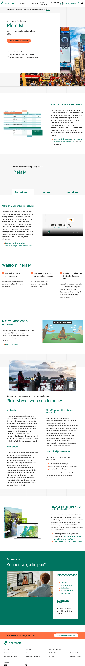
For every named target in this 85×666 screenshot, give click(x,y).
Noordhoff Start (74, 653)
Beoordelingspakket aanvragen (18, 40)
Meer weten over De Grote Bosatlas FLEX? (68, 542)
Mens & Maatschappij (36, 9)
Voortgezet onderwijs (22, 9)
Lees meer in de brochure (62, 139)
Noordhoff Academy (55, 649)
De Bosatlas (53, 653)
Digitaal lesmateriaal (43, 3)
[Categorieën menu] (24, 3)
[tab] (23, 192)
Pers (27, 653)
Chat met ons (65, 588)
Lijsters (51, 656)
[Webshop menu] (34, 3)
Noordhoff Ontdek (75, 656)
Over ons (6, 649)
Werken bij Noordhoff (10, 656)
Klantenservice (54, 2)
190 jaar (28, 649)
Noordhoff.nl (10, 9)
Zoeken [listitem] (63, 3)
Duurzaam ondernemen (33, 656)
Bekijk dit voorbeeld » (12, 344)
